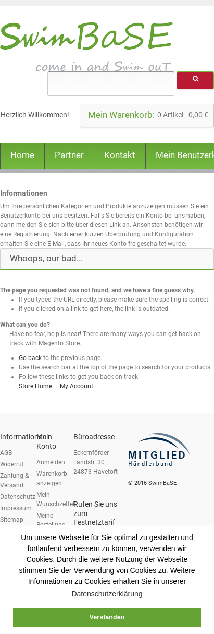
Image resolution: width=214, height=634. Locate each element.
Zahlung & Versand (14, 480)
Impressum (16, 508)
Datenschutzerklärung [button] (106, 594)
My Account (76, 386)
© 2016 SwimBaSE (152, 483)
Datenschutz (17, 496)
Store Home (35, 386)
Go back (30, 358)
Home (22, 155)
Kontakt (119, 155)
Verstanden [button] (107, 617)
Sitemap (11, 519)
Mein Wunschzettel (55, 499)
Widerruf (12, 464)
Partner (69, 155)
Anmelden (50, 462)
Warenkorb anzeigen (51, 478)
